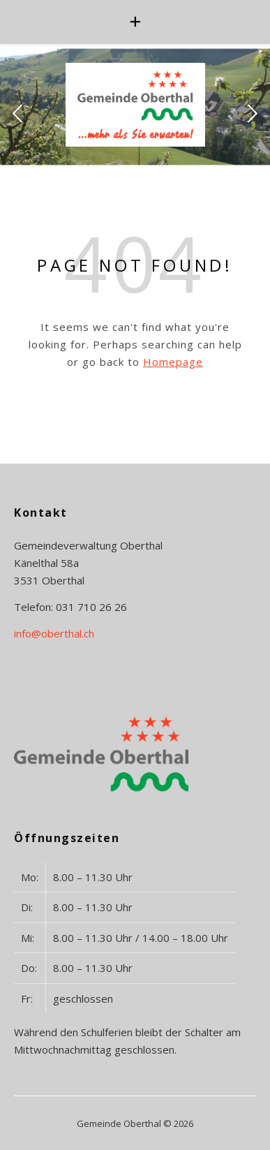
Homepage (173, 362)
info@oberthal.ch (54, 633)
